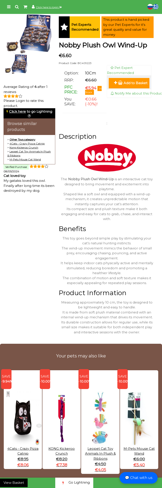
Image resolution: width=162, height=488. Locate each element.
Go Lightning (74, 482)
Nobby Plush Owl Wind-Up (103, 45)
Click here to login (49, 7)
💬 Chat (138, 478)
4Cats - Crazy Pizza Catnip (27, 143)
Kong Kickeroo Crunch (24, 147)
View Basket (14, 482)
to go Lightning (30, 111)
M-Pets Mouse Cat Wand (25, 159)
